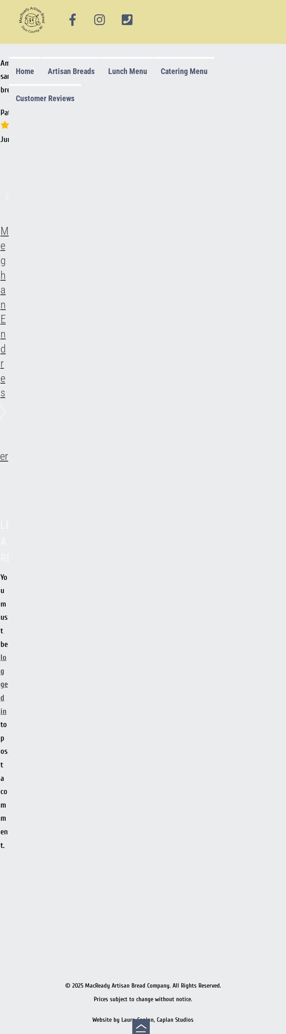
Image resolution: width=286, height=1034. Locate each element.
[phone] (127, 20)
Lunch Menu (127, 71)
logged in (4, 684)
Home (25, 71)
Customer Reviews (45, 98)
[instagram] (100, 20)
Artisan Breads (71, 71)
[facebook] (72, 20)
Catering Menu (184, 71)
